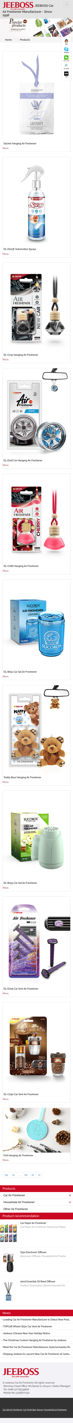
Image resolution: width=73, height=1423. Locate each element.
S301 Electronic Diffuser (33, 1252)
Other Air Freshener (15, 1209)
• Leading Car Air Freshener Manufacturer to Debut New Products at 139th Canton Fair (37, 1319)
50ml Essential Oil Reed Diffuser (37, 1281)
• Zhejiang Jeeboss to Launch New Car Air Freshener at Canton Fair (37, 1354)
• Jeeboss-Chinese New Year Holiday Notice (26, 1333)
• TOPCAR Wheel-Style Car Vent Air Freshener (27, 1326)
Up (6, 1175)
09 (25, 1175)
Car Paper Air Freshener (33, 1223)
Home (8, 39)
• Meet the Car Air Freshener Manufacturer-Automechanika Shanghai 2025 (37, 1347)
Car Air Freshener (37, 1195)
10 (33, 1175)
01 (13, 1175)
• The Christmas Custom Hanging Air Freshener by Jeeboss (34, 1340)
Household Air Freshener (37, 1202)
